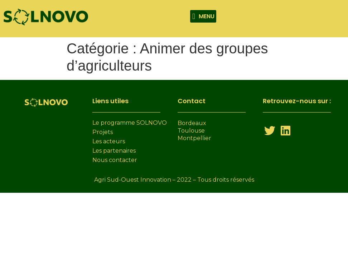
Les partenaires (114, 150)
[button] (203, 16)
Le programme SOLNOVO (129, 122)
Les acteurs (108, 141)
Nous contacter (114, 160)
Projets (102, 132)
